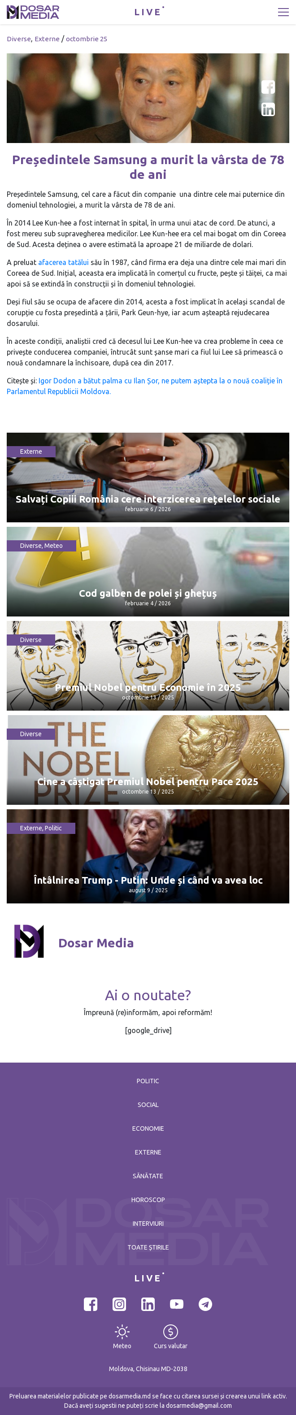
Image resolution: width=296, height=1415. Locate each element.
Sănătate (148, 1176)
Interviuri (148, 1223)
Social (148, 1104)
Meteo (53, 545)
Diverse (19, 39)
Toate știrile (148, 1247)
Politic (53, 828)
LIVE (148, 12)
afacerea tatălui (63, 262)
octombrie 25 (86, 39)
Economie (148, 1128)
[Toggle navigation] (283, 12)
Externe (47, 39)
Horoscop (148, 1199)
